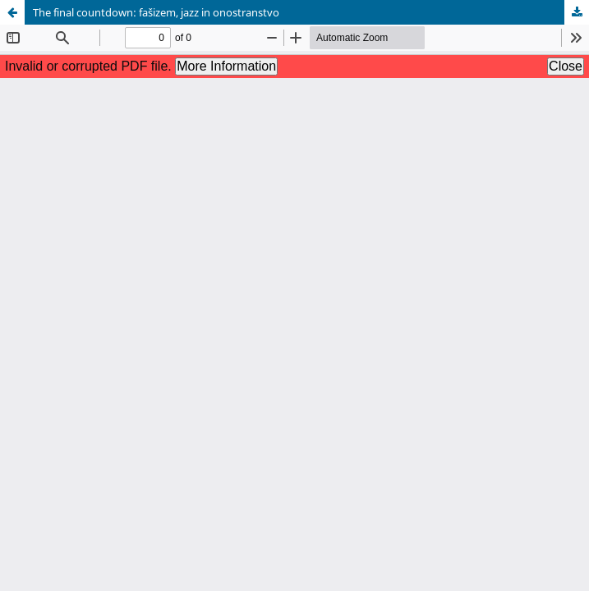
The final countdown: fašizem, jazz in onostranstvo (156, 12)
